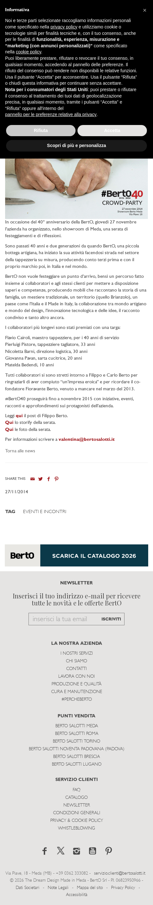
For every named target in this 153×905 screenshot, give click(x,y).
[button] (145, 10)
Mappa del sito (90, 887)
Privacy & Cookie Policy (76, 820)
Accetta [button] (112, 130)
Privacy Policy (123, 887)
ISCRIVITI (111, 619)
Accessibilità (76, 895)
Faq (76, 790)
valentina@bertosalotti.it (87, 439)
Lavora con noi (76, 676)
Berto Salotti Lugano (76, 764)
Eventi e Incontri (44, 512)
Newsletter (76, 805)
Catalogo (76, 797)
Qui (9, 429)
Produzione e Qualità (76, 684)
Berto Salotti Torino (76, 741)
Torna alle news (20, 451)
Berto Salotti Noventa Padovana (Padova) (77, 749)
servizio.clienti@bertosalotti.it (119, 873)
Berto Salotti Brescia (76, 756)
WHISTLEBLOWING (76, 828)
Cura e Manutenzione (76, 692)
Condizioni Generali (76, 813)
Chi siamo (76, 661)
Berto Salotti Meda (76, 726)
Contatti (76, 669)
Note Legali (58, 887)
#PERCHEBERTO (76, 699)
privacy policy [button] (64, 26)
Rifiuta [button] (41, 130)
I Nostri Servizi (76, 653)
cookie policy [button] (28, 51)
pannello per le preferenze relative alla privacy (51, 114)
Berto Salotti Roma (76, 733)
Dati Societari (27, 887)
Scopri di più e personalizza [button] (76, 145)
